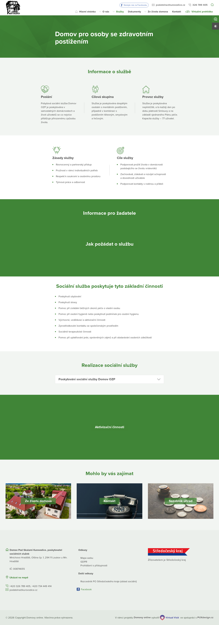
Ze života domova (158, 11)
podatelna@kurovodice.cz (170, 4)
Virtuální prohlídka (202, 11)
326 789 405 (200, 4)
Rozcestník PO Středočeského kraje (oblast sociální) (108, 581)
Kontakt (176, 11)
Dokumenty (134, 11)
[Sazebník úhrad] (180, 501)
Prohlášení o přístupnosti (93, 565)
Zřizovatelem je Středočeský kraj (167, 559)
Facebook (86, 589)
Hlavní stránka (87, 11)
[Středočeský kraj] (180, 551)
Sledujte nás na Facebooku (135, 5)
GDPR (83, 561)
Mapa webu (86, 557)
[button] (109, 379)
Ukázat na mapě (18, 577)
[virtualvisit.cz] (169, 617)
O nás (106, 11)
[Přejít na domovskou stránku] (13, 7)
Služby (120, 11)
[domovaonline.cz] (142, 617)
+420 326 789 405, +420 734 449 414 (30, 586)
